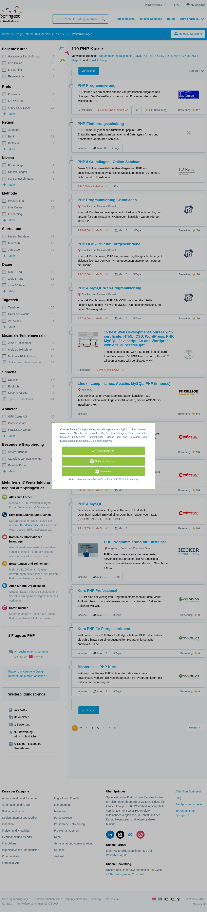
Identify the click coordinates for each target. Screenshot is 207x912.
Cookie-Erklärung (128, 479)
